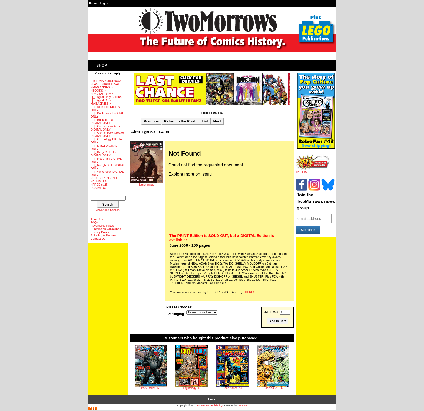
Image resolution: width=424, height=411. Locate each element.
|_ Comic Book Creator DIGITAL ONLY (107, 134)
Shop (101, 65)
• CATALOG (98, 187)
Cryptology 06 (191, 388)
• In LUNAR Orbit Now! (106, 80)
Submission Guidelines (106, 228)
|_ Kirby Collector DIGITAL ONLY (104, 154)
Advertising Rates (102, 225)
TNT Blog (313, 170)
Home (93, 3)
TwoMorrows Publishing (210, 405)
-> (102, 93)
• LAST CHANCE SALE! (106, 84)
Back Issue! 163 (150, 388)
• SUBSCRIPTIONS (104, 178)
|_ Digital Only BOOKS (106, 97)
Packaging (176, 314)
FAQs (94, 222)
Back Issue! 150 (232, 388)
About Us (97, 219)
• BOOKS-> (98, 90)
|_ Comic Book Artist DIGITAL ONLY (106, 128)
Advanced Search (108, 210)
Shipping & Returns (103, 235)
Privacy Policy (100, 232)
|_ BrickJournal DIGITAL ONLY (102, 121)
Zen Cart (242, 405)
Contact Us (98, 238)
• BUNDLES (99, 181)
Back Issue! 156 (273, 388)
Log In (104, 3)
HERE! (249, 292)
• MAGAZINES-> (102, 87)
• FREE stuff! (99, 184)
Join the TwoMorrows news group (316, 201)
